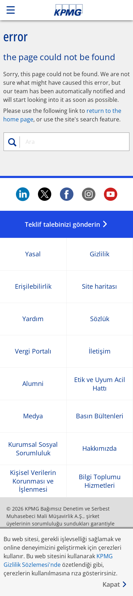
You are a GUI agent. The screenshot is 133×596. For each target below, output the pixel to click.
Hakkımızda (99, 449)
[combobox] (73, 141)
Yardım (33, 319)
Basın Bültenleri (99, 416)
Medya (33, 416)
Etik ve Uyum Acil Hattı (99, 384)
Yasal (33, 254)
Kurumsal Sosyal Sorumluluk (33, 448)
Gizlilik (99, 254)
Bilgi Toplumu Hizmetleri (100, 481)
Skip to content (80, 10)
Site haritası (99, 287)
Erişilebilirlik (33, 287)
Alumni (33, 384)
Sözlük (99, 319)
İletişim (100, 351)
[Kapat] (114, 584)
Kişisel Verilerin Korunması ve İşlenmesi (33, 481)
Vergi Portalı (33, 351)
